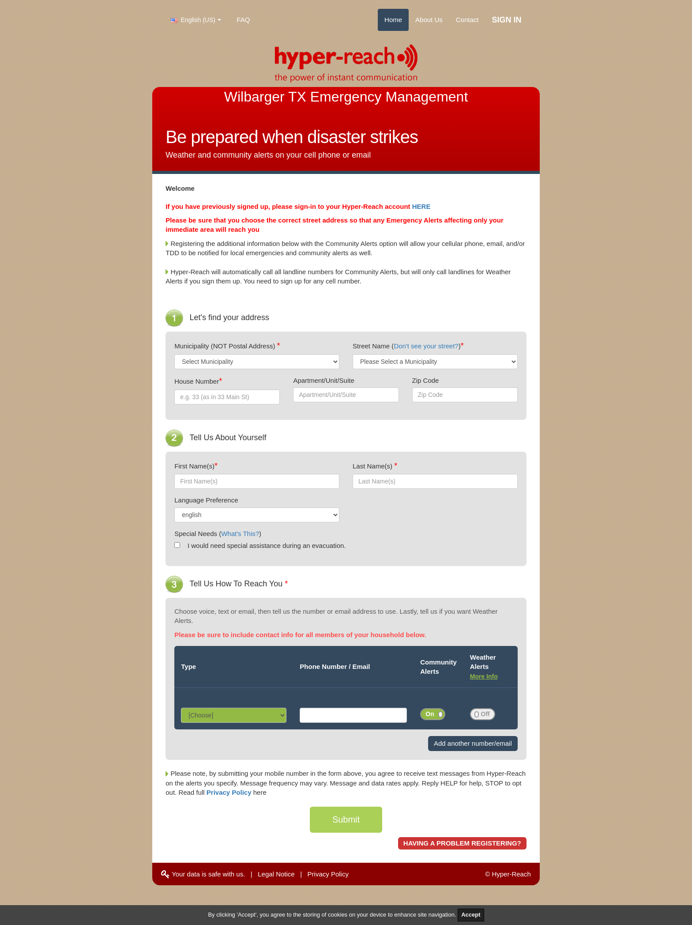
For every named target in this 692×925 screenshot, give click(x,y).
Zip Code (425, 380)
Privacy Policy (230, 792)
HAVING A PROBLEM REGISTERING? (462, 843)
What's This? (240, 533)
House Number (196, 381)
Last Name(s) (373, 466)
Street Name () (407, 346)
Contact (467, 19)
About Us (429, 19)
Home (393, 19)
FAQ (243, 19)
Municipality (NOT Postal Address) (225, 346)
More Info (484, 676)
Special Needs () (217, 533)
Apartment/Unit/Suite (323, 380)
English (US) (193, 19)
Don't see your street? (426, 346)
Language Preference (206, 500)
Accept (470, 914)
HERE (421, 206)
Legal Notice (276, 874)
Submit (346, 819)
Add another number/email (473, 743)
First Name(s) (194, 466)
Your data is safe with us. (203, 874)
